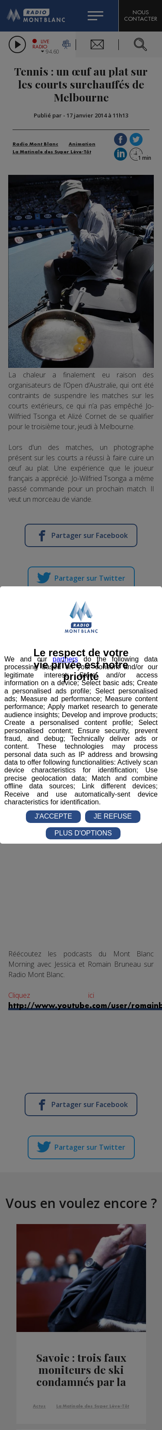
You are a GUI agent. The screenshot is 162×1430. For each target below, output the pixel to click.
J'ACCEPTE (53, 816)
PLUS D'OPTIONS (83, 833)
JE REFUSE (113, 816)
